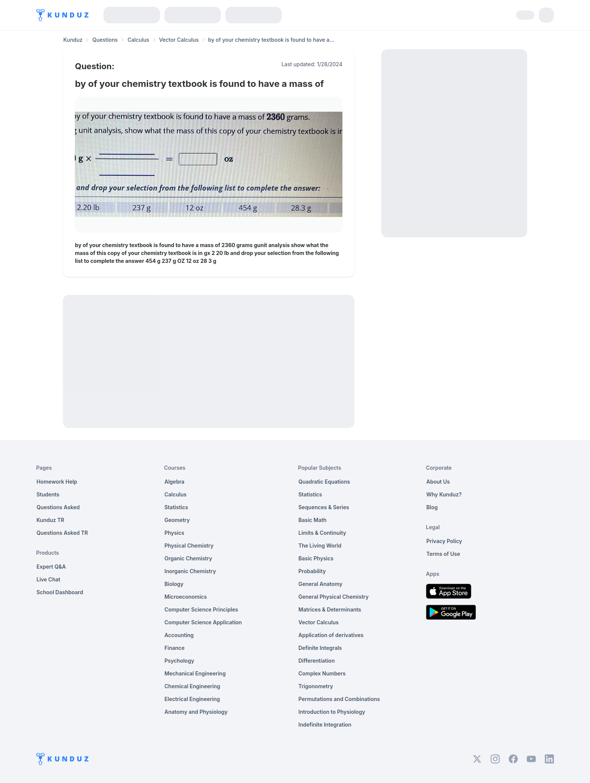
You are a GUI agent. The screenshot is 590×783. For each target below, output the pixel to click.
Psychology (179, 660)
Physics (174, 533)
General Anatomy (320, 584)
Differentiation (316, 660)
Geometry (177, 520)
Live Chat (48, 579)
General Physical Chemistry (333, 596)
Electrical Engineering (192, 699)
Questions (105, 39)
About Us (438, 481)
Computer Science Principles (201, 609)
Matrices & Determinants (329, 609)
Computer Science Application (203, 622)
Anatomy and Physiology (196, 712)
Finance (174, 648)
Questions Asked (58, 507)
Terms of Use (443, 554)
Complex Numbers (321, 673)
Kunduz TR (50, 520)
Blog (432, 507)
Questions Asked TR (62, 533)
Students (47, 494)
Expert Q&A (51, 566)
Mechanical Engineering (195, 673)
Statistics (176, 507)
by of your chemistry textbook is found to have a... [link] (271, 39)
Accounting (179, 635)
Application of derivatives (330, 635)
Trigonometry (315, 686)
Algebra (174, 481)
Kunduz (72, 39)
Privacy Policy (444, 541)
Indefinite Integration (324, 724)
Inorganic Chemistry (190, 571)
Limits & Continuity (322, 533)
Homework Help (56, 481)
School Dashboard (59, 592)
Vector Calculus (179, 39)
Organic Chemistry (188, 558)
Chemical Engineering (192, 686)
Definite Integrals (320, 648)
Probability (312, 571)
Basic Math (312, 520)
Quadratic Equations (324, 481)
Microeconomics (185, 596)
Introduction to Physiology (331, 712)
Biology (174, 584)
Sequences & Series (323, 507)
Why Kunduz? (444, 494)
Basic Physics (315, 558)
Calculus (138, 39)
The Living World (319, 545)
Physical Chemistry (189, 545)
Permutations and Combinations (339, 699)
